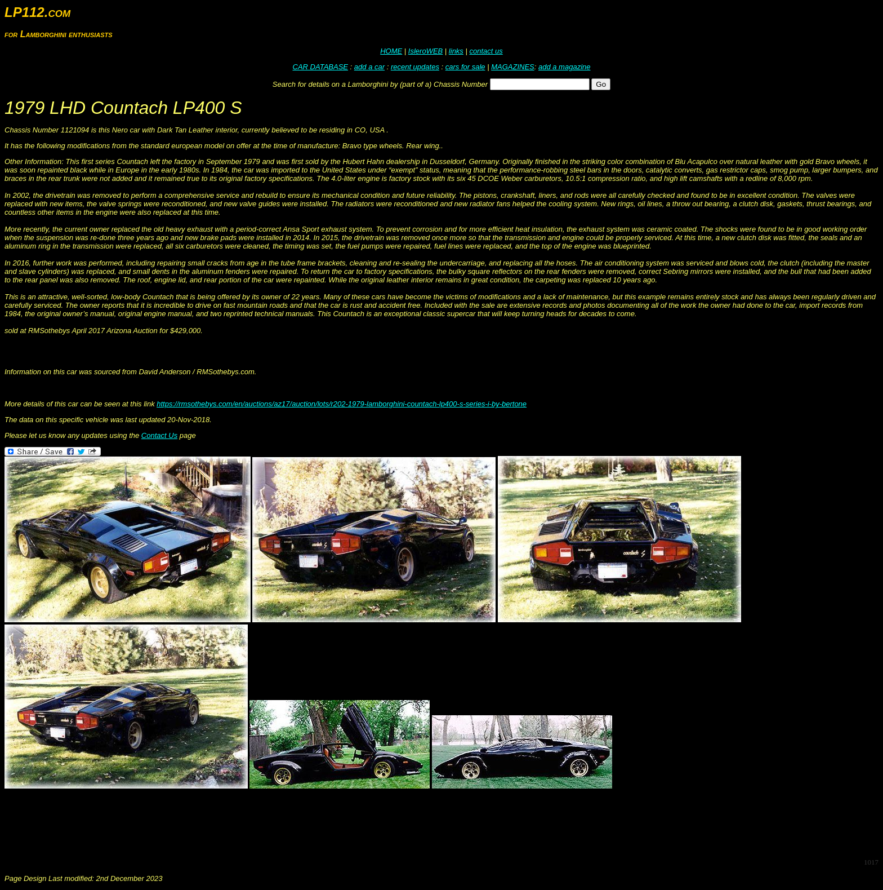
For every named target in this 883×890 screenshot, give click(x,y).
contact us (485, 51)
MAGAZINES (512, 67)
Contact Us (159, 435)
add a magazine (564, 67)
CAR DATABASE (320, 67)
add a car (369, 67)
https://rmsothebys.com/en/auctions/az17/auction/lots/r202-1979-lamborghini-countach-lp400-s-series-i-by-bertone (342, 404)
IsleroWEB (425, 51)
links (456, 51)
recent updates (415, 67)
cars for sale (465, 67)
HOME (391, 51)
